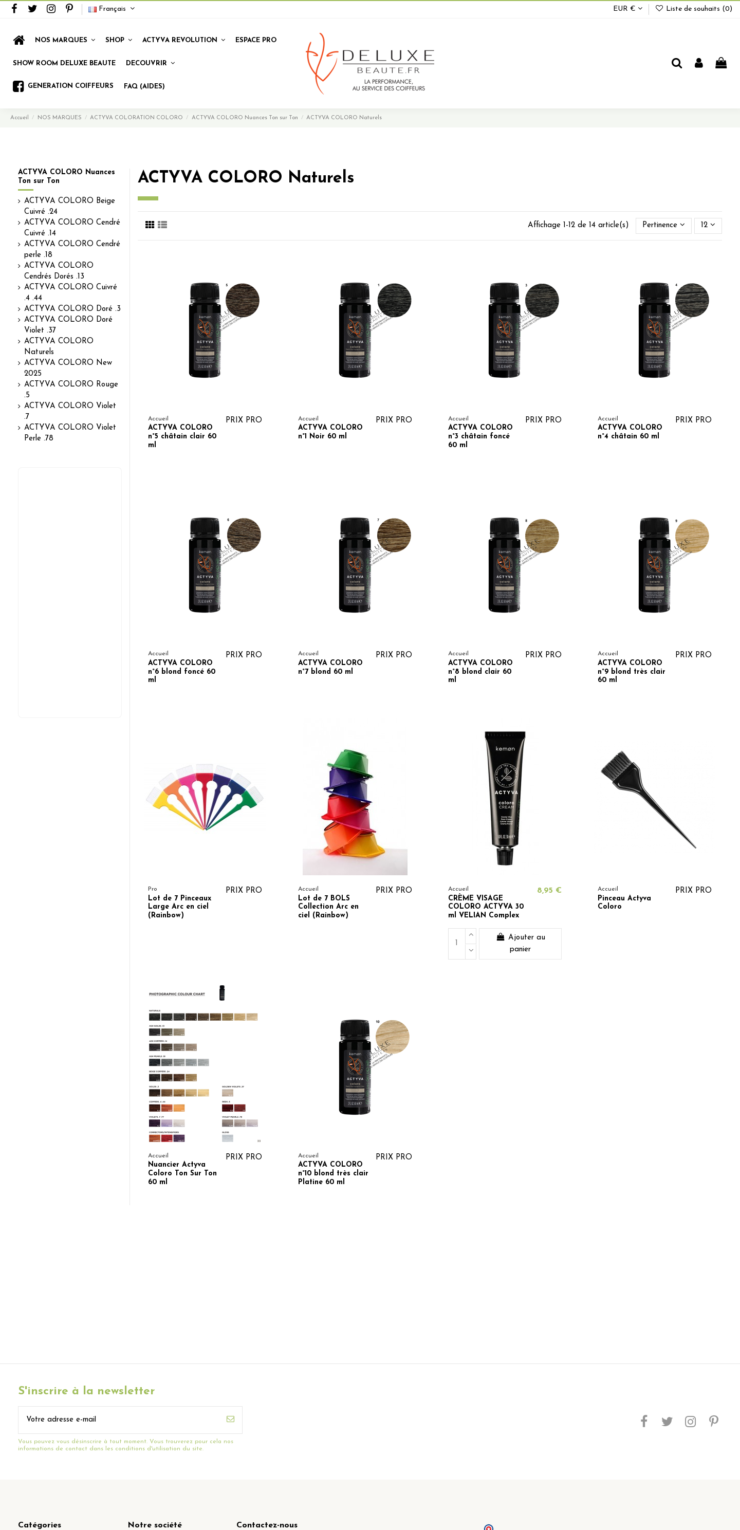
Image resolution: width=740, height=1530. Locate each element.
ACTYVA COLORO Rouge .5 (71, 390)
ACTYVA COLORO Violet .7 (70, 411)
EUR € (627, 9)
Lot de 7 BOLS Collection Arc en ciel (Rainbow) (328, 907)
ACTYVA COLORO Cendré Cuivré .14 (72, 228)
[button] (118, 40)
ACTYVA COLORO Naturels (59, 347)
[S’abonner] (230, 1420)
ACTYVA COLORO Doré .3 (72, 309)
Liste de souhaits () (693, 9)
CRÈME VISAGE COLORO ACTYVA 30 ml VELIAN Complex (486, 907)
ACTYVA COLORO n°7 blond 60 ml (330, 667)
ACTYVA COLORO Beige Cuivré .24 (69, 206)
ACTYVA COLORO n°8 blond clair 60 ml (480, 672)
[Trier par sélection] (664, 226)
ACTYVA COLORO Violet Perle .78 (70, 433)
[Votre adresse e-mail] (118, 1420)
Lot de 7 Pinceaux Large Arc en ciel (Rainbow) (179, 907)
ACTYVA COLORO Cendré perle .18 (72, 250)
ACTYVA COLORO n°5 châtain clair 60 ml (182, 436)
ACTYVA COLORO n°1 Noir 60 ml (330, 432)
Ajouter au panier (520, 943)
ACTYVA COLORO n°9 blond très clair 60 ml (631, 672)
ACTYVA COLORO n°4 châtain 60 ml (630, 432)
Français (112, 9)
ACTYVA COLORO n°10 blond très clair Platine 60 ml (333, 1173)
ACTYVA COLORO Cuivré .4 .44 (70, 293)
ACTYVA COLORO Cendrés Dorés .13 (59, 271)
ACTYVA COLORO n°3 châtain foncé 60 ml (480, 436)
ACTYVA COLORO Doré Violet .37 (68, 325)
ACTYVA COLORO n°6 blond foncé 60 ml (181, 672)
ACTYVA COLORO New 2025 (68, 368)
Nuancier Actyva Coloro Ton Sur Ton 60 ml (182, 1173)
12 (708, 224)
